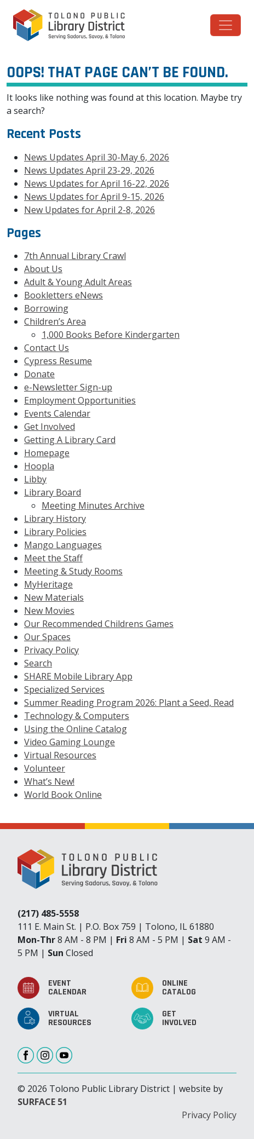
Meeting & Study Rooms (73, 571)
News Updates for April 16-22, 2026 (96, 183)
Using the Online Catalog (75, 729)
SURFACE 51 (42, 1102)
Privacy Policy (51, 650)
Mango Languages (63, 545)
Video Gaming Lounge (69, 742)
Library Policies (55, 532)
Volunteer (44, 768)
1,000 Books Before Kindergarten (111, 335)
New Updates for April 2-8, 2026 (89, 210)
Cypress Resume (58, 361)
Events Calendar (57, 413)
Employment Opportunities (80, 400)
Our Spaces (47, 637)
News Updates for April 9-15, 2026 (94, 197)
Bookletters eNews (63, 295)
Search (38, 663)
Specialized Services (64, 689)
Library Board (52, 492)
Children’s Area (55, 321)
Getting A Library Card (70, 440)
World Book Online (63, 795)
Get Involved (49, 427)
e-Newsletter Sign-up (68, 387)
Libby (35, 479)
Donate (39, 374)
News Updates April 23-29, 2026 (89, 170)
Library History (55, 519)
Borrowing (46, 308)
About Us (43, 269)
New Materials (54, 597)
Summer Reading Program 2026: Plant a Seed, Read (129, 703)
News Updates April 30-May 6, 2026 (96, 157)
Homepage (47, 453)
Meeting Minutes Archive (93, 505)
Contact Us (46, 348)
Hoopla (39, 466)
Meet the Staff (53, 558)
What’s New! (49, 781)
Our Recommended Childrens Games (99, 624)
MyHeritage (48, 584)
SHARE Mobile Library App (78, 676)
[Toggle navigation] (225, 25)
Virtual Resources (60, 755)
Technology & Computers (76, 716)
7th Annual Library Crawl (75, 256)
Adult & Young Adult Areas (78, 282)
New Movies (49, 611)
